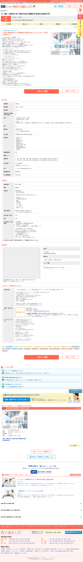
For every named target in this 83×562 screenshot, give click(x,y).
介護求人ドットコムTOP (6, 2)
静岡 (33, 543)
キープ (75, 6)
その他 (24, 553)
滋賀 (59, 539)
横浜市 (17, 2)
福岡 (51, 543)
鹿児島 (68, 543)
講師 (72, 551)
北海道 (10, 539)
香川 (65, 541)
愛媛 (68, 541)
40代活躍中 (76, 348)
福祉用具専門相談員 (74, 549)
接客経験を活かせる (65, 346)
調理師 (64, 551)
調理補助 (60, 551)
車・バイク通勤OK (6, 348)
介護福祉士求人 (9, 346)
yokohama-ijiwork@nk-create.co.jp (41, 311)
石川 (19, 543)
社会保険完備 (27, 348)
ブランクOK (22, 346)
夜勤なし (21, 348)
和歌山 (65, 539)
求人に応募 (41, 91)
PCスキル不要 (56, 346)
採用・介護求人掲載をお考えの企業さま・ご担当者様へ (46, 526)
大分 (59, 543)
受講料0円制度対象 (44, 348)
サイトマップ (9, 527)
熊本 (62, 543)
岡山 (51, 541)
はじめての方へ (55, 1)
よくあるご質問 (70, 1)
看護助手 (21, 2)
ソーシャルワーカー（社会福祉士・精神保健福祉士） (22, 551)
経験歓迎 (16, 346)
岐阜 (28, 543)
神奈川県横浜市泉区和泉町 (49, 253)
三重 (69, 539)
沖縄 (72, 543)
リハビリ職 (41, 551)
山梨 (13, 543)
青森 (14, 539)
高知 (74, 541)
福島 (29, 539)
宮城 (26, 539)
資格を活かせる (38, 346)
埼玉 (17, 541)
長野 (16, 543)
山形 (20, 539)
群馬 (29, 541)
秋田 (17, 539)
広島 (53, 541)
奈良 (62, 539)
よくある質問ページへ (75, 390)
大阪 (51, 539)
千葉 (20, 541)
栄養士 (68, 551)
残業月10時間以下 (75, 346)
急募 (3, 346)
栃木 (23, 541)
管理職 (67, 549)
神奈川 (13, 2)
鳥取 (56, 541)
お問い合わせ (63, 1)
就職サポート (9, 526)
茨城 (26, 541)
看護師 (36, 551)
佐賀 (53, 543)
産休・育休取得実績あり (55, 348)
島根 (59, 541)
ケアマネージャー (61, 549)
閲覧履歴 (59, 6)
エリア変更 (9, 6)
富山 (22, 543)
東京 (10, 541)
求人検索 (3, 526)
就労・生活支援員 (36, 549)
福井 (25, 543)
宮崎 (65, 543)
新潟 (10, 543)
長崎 (56, 543)
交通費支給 (14, 348)
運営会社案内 (78, 1)
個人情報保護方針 (13, 386)
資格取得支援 (35, 348)
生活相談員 (53, 549)
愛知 (30, 543)
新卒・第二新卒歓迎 (47, 346)
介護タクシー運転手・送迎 (51, 551)
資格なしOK (30, 346)
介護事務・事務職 (5, 551)
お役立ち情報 (29, 526)
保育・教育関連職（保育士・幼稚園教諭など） (11, 553)
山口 (62, 541)
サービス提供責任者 (45, 549)
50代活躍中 (4, 350)
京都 (53, 539)
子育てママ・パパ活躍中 (67, 348)
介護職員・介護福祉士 (6, 549)
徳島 (71, 541)
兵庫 (56, 539)
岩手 (23, 539)
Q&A (23, 526)
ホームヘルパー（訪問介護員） (19, 549)
